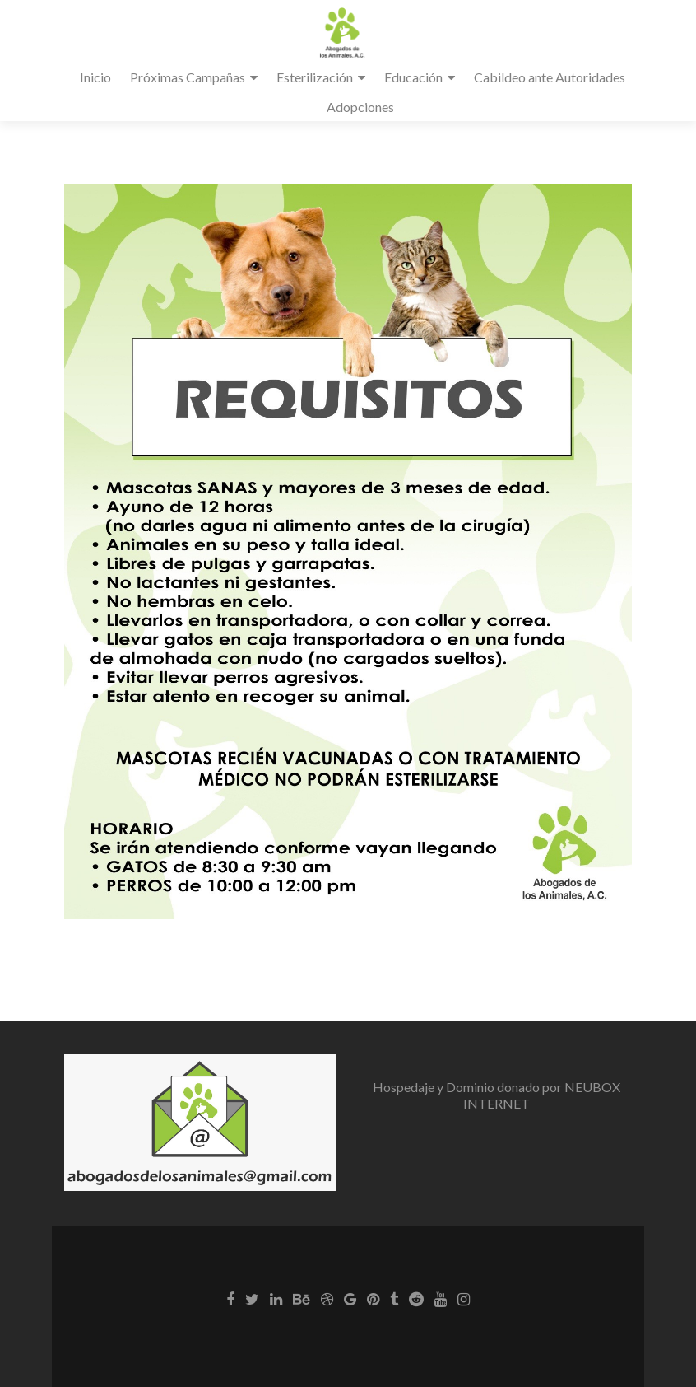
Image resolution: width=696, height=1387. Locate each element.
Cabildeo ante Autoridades (549, 77)
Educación (413, 77)
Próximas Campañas (187, 77)
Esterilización (314, 77)
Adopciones (360, 106)
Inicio (95, 77)
